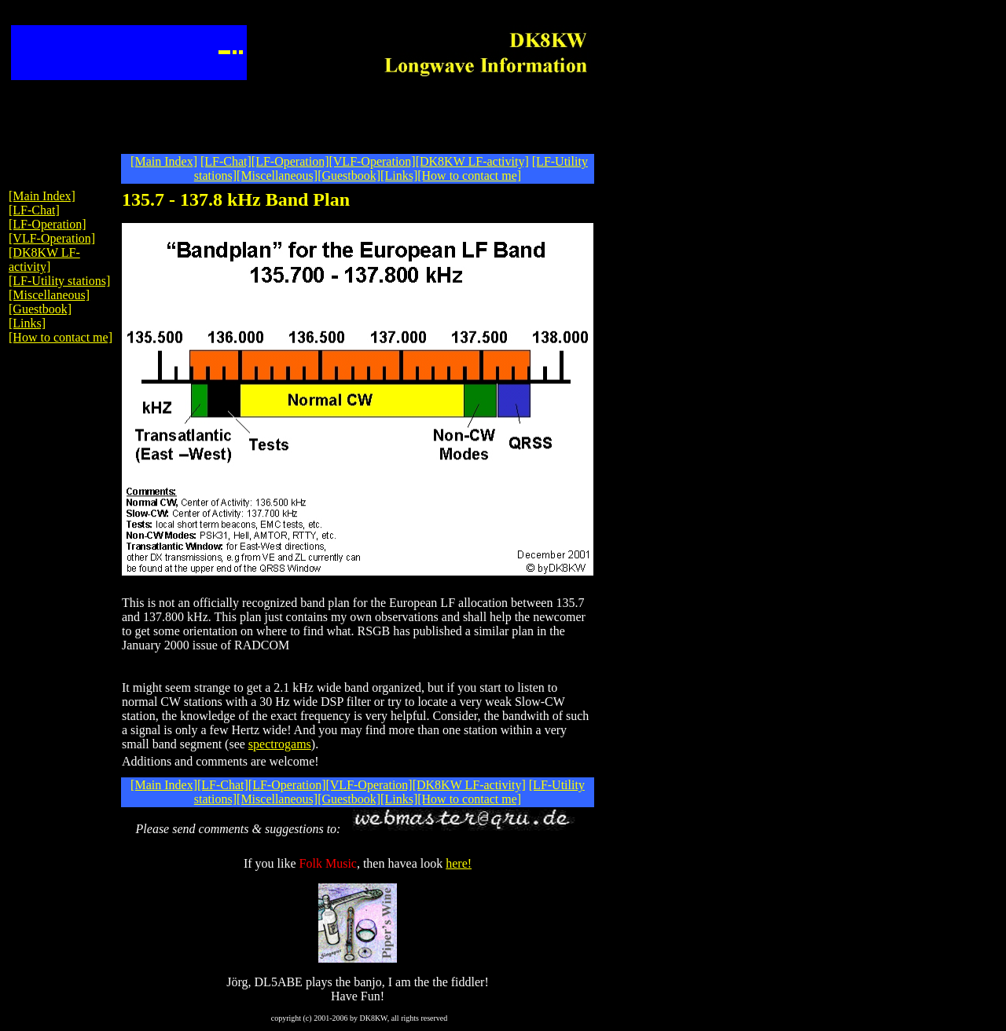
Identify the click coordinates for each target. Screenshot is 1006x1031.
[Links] (398, 175)
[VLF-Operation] (372, 161)
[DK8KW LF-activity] (472, 161)
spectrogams (279, 744)
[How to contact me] (469, 175)
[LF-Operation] (290, 161)
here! (459, 863)
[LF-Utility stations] (59, 280)
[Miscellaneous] (277, 175)
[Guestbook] (349, 175)
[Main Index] (163, 161)
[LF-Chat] (226, 161)
